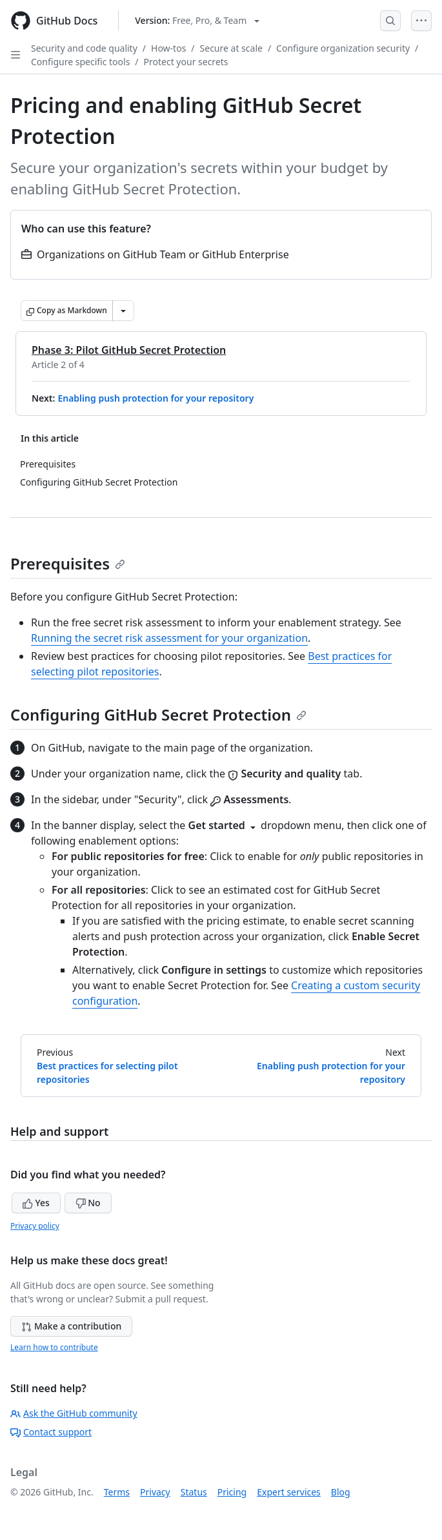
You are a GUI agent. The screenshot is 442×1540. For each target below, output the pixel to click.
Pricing (231, 1492)
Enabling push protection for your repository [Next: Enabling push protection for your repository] (331, 1072)
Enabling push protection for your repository (155, 398)
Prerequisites (67, 563)
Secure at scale (231, 48)
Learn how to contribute (54, 1347)
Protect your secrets (186, 62)
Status (194, 1492)
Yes (36, 1202)
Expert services (289, 1492)
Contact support (51, 1432)
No (88, 1202)
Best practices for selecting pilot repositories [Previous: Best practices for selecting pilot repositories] (107, 1072)
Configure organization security (343, 48)
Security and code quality (84, 48)
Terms (117, 1492)
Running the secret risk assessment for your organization (169, 638)
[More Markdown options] (123, 310)
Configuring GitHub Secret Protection (158, 714)
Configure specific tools (80, 62)
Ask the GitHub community (73, 1413)
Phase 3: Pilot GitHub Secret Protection (129, 350)
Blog (340, 1492)
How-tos (168, 48)
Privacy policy (34, 1225)
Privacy (155, 1492)
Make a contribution (71, 1326)
